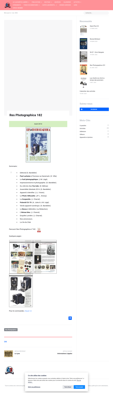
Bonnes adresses (65, 5)
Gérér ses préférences (34, 387)
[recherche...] (96, 13)
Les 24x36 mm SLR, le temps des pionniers (97, 79)
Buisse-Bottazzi (95, 39)
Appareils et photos (86, 137)
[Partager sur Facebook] (70, 318)
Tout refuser (67, 387)
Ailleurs (82, 134)
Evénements (17, 5)
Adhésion (57, 2)
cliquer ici (28, 311)
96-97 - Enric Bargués (97, 52)
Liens (75, 5)
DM (5, 342)
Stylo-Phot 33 (94, 26)
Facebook (89, 109)
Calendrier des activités (87, 91)
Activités (82, 128)
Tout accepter (79, 387)
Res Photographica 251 (97, 65)
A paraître (83, 125)
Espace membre (18, 8)
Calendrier (67, 2)
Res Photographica (10, 329)
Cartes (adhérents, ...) (49, 5)
